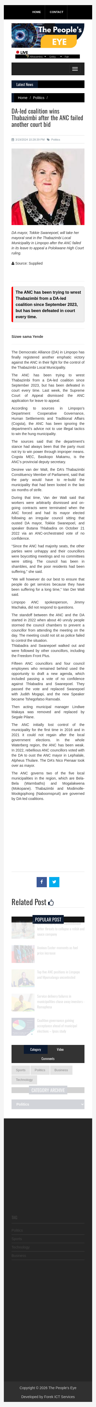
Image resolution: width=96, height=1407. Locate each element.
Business (61, 1070)
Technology (24, 1080)
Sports (21, 1070)
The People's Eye (62, 1388)
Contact (56, 12)
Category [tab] (35, 1049)
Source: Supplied (27, 263)
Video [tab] (60, 1049)
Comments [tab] (48, 1058)
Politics (38, 98)
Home (37, 12)
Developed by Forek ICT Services (48, 1397)
